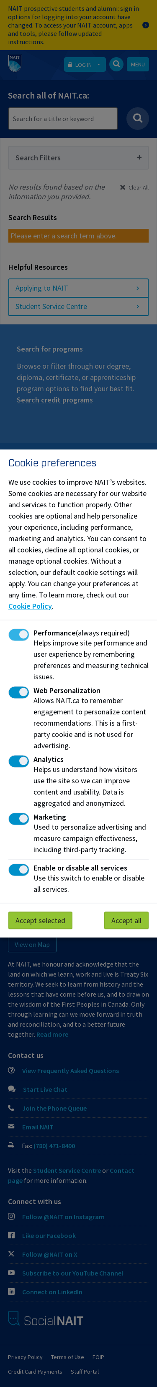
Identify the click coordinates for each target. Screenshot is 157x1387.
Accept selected (40, 920)
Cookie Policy (30, 606)
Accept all (126, 920)
